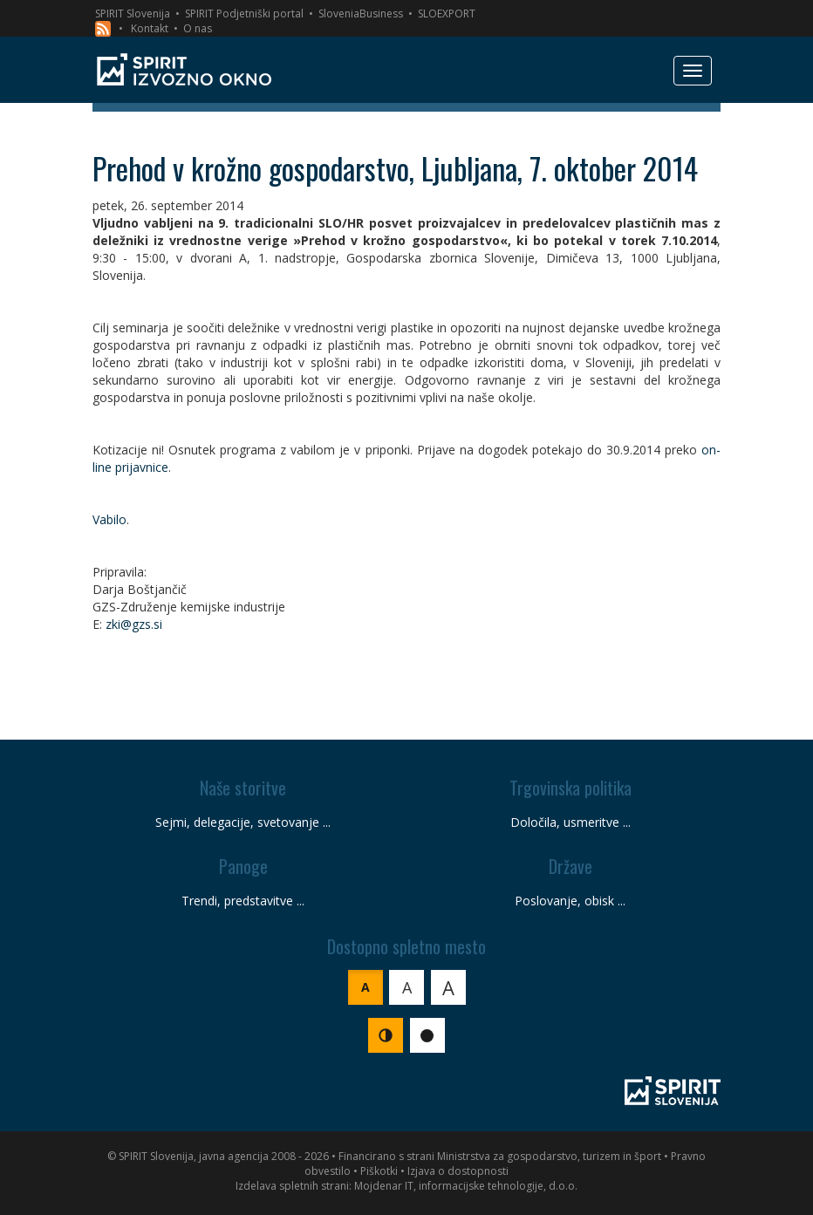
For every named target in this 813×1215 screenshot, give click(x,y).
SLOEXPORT (446, 13)
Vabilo (109, 519)
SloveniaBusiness (360, 13)
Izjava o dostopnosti (458, 1171)
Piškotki (379, 1171)
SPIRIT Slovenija (132, 13)
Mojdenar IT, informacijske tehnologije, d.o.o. (465, 1185)
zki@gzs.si (134, 624)
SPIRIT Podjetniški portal (244, 13)
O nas (197, 28)
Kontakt (149, 28)
